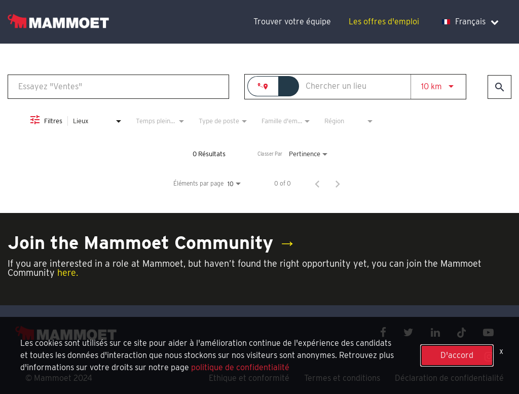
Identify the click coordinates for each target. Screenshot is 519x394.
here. (67, 272)
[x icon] (461, 332)
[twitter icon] (408, 332)
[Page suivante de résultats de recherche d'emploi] (337, 183)
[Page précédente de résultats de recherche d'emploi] (317, 183)
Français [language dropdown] (470, 21)
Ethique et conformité (249, 378)
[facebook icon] (383, 332)
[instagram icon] (489, 357)
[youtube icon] (488, 332)
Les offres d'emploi (384, 21)
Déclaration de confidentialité (449, 378)
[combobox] (118, 86)
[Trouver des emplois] (499, 87)
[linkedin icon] (435, 332)
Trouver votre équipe (292, 21)
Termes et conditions (342, 378)
